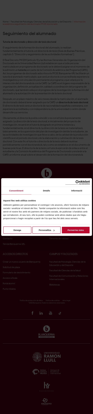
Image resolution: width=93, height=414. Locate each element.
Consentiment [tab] (16, 190)
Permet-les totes (76, 230)
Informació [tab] (76, 190)
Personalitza (46, 230)
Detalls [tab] (46, 190)
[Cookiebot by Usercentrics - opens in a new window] (77, 182)
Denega (17, 230)
